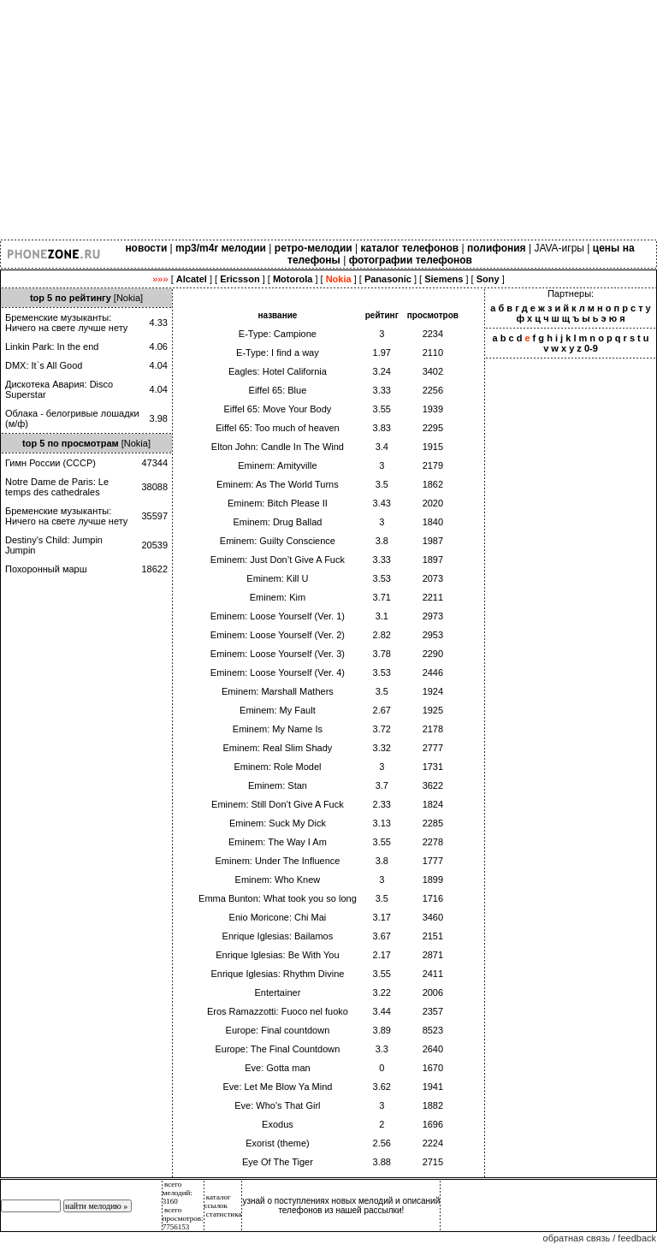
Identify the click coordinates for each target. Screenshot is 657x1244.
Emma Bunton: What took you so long (277, 898)
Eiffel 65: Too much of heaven (278, 428)
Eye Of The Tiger (277, 1162)
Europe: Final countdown (278, 1030)
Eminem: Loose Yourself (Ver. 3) (277, 654)
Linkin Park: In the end (51, 346)
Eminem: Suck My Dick (277, 823)
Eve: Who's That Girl (277, 1105)
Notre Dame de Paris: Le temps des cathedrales (57, 487)
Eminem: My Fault (278, 710)
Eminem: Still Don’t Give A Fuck (277, 804)
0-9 (591, 348)
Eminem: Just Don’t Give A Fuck (277, 559)
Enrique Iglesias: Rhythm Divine (277, 974)
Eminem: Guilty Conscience (277, 541)
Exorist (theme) (278, 1143)
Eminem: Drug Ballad (277, 522)
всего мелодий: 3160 (177, 1192)
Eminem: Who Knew (278, 879)
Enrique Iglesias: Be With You (277, 955)
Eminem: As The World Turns (277, 484)
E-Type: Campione (278, 334)
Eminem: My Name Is (278, 729)
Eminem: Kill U (277, 578)
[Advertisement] (328, 120)
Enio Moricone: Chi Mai (278, 917)
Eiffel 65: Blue (278, 390)
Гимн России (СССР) (50, 463)
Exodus (277, 1124)
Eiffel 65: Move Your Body (278, 409)
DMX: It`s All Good (43, 365)
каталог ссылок (217, 1201)
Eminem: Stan (277, 785)
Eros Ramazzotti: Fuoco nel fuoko (277, 1011)
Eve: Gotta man (277, 1068)
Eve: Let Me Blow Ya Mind (277, 1086)
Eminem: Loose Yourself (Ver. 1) (277, 616)
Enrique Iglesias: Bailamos (278, 936)
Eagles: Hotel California (277, 371)
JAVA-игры (559, 248)
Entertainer (278, 992)
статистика (224, 1214)
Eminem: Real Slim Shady (278, 748)
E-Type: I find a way (277, 352)
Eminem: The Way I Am (277, 842)
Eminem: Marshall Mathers (278, 691)
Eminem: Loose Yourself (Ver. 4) (277, 672)
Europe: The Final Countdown (277, 1049)
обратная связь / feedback (599, 1238)
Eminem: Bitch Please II (278, 503)
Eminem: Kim (277, 597)
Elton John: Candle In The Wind (277, 446)
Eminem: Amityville (277, 465)
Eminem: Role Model (277, 766)
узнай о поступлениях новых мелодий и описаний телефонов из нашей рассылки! (341, 1205)
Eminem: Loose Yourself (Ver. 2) (277, 635)
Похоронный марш (46, 569)
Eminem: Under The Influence (277, 861)
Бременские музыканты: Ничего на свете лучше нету (66, 322)
